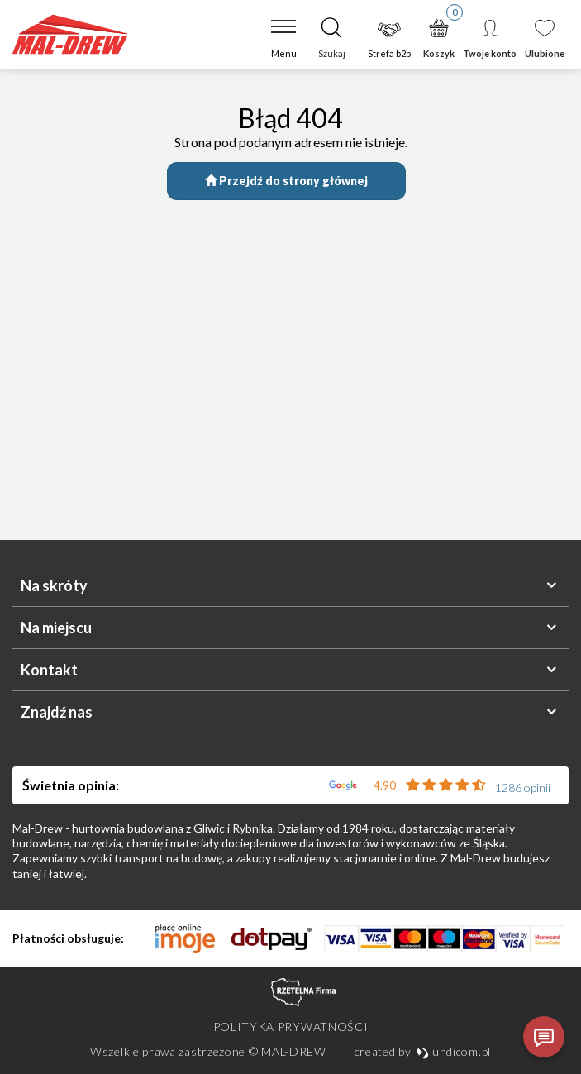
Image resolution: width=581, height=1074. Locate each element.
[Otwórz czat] (543, 1036)
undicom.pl (454, 1051)
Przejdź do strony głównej (286, 181)
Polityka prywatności (291, 1026)
